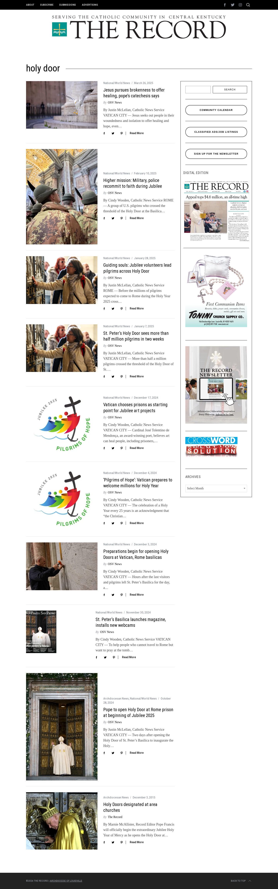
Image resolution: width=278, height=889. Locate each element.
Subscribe (46, 4)
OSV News (115, 102)
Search (230, 89)
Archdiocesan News (116, 698)
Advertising (90, 4)
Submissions (67, 4)
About (30, 4)
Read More (137, 133)
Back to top (241, 881)
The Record (115, 817)
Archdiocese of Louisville (66, 881)
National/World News (116, 83)
